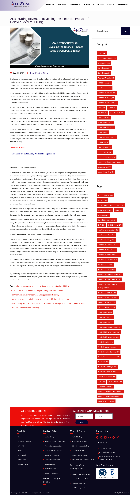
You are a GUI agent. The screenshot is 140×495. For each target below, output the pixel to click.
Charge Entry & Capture (52, 455)
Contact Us (122, 5)
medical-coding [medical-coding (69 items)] (105, 317)
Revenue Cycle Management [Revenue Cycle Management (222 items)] (110, 162)
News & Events (23, 464)
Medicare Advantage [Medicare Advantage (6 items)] (106, 137)
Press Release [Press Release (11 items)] (104, 152)
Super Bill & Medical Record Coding (83, 459)
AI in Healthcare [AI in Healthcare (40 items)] (105, 195)
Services (62, 5)
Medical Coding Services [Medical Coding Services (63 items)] (108, 352)
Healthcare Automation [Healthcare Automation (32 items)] (108, 230)
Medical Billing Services (20, 303)
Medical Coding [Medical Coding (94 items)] (105, 342)
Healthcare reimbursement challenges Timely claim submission (37, 290)
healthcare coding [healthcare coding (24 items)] (106, 240)
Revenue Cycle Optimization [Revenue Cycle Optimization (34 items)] (110, 396)
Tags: (12, 286)
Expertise (74, 5)
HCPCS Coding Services (79, 441)
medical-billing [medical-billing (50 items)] (105, 312)
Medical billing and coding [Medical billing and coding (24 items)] (109, 327)
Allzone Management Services (28, 286)
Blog (32, 73)
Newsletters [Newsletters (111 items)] (104, 147)
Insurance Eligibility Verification (55, 441)
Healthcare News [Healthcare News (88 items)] (106, 98)
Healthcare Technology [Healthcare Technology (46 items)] (108, 297)
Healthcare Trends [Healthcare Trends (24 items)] (106, 302)
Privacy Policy (22, 455)
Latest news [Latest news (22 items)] (104, 117)
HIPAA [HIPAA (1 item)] (112, 108)
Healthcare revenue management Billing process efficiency (35, 295)
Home (20, 437)
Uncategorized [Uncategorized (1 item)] (104, 167)
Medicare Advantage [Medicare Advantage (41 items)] (107, 367)
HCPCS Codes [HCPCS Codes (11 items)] (104, 83)
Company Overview (24, 441)
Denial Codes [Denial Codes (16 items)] (104, 68)
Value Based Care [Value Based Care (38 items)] (106, 401)
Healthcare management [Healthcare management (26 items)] (108, 255)
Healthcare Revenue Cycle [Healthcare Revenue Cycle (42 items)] (109, 279)
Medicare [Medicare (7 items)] (102, 132)
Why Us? (21, 446)
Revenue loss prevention (41, 303)
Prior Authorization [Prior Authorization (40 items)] (106, 377)
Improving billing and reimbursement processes (30, 299)
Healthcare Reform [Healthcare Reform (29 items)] (106, 269)
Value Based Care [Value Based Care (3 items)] (105, 172)
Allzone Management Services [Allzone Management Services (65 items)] (110, 205)
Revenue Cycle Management (81, 474)
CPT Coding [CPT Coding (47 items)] (104, 63)
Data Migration (50, 464)
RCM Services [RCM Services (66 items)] (115, 382)
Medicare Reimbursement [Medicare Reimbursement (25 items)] (109, 372)
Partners (86, 5)
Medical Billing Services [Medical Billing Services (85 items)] (108, 337)
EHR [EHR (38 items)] (101, 225)
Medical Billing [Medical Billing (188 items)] (105, 122)
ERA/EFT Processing (51, 473)
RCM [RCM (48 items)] (101, 382)
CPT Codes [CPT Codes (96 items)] (103, 215)
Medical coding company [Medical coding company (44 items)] (108, 347)
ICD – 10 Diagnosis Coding (80, 446)
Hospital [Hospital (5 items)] (102, 113)
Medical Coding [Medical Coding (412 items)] (105, 127)
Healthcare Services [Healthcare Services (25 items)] (107, 292)
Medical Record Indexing (53, 459)
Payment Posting (50, 469)
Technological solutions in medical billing (68, 303)
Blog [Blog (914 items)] (101, 53)
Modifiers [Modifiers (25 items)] (103, 142)
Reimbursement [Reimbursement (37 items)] (105, 387)
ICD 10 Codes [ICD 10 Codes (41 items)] (116, 113)
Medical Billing (42, 73)
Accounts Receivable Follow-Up (82, 479)
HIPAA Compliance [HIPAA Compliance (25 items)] (106, 307)
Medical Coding (77, 437)
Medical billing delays (60, 299)
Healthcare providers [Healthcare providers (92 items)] (107, 260)
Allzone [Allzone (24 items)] (102, 200)
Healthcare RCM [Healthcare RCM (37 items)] (105, 265)
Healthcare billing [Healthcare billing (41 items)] (106, 235)
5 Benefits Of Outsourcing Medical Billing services (33, 154)
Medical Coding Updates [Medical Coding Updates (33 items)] (108, 357)
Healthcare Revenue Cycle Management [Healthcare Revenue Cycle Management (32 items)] (107, 286)
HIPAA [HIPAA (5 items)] (101, 108)
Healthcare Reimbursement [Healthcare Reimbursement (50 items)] (109, 274)
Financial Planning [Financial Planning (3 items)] (106, 78)
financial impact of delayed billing (55, 286)
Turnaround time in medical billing (25, 308)
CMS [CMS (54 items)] (118, 210)
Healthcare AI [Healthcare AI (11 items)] (104, 88)
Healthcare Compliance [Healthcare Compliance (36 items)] (108, 245)
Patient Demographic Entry (53, 446)
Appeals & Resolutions (79, 483)
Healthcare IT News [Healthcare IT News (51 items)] (106, 93)
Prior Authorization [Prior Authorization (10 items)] (106, 157)
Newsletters (22, 459)
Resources (98, 5)
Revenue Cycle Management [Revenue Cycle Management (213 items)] (110, 391)
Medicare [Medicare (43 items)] (103, 362)
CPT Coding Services (78, 450)
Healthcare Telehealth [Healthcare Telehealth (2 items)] (107, 103)
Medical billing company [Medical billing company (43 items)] (108, 332)
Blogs (20, 450)
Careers (110, 5)
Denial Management (78, 488)
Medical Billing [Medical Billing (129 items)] (105, 322)
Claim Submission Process (53, 450)
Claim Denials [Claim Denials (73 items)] (104, 210)
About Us (50, 5)
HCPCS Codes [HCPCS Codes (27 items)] (114, 225)
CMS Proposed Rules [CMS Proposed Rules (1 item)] (106, 58)
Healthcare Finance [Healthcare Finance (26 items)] (106, 250)
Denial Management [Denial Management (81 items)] (107, 220)
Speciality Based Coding (79, 455)
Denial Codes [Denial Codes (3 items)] (104, 73)
